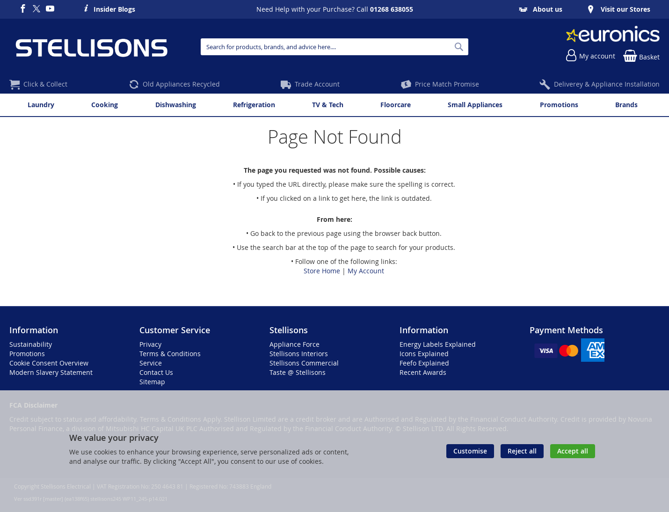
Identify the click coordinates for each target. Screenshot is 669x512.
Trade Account (317, 84)
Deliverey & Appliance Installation (607, 84)
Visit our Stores (625, 9)
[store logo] (91, 47)
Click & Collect (45, 84)
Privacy (150, 344)
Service (150, 362)
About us (547, 9)
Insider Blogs (114, 8)
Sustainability (30, 344)
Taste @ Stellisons (297, 372)
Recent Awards (423, 372)
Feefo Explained (424, 362)
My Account (366, 270)
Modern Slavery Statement (51, 372)
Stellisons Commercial (304, 362)
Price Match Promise (447, 84)
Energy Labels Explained (438, 344)
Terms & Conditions (170, 353)
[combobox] (334, 46)
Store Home (322, 270)
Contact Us (156, 372)
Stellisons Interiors (298, 353)
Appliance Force (294, 344)
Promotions (27, 353)
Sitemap (152, 381)
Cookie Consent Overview (48, 362)
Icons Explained (424, 353)
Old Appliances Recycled (181, 84)
